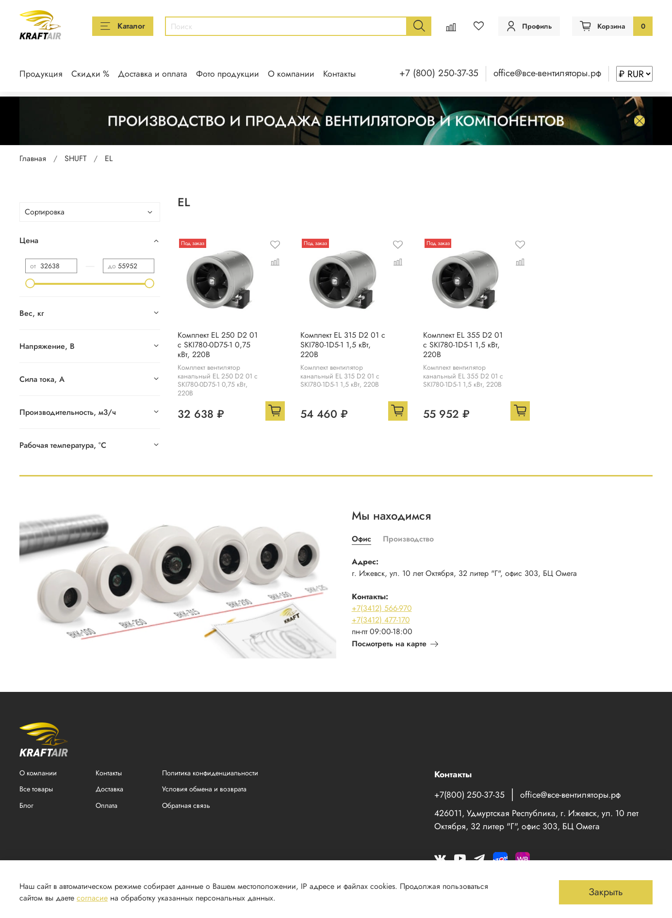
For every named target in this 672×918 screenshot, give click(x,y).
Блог (26, 805)
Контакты (339, 73)
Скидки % (90, 73)
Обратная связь (186, 805)
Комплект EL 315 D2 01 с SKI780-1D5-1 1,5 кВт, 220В (342, 344)
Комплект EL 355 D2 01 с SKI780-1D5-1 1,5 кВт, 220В (463, 344)
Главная (32, 158)
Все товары (36, 789)
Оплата (106, 805)
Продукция (41, 73)
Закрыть (606, 892)
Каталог (122, 26)
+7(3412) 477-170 (381, 619)
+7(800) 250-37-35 (469, 794)
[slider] (30, 283)
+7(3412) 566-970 (382, 608)
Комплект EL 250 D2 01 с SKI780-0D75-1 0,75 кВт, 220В (218, 344)
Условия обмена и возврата (204, 789)
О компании (291, 73)
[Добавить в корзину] (275, 411)
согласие (92, 897)
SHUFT (75, 158)
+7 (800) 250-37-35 (438, 73)
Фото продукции (227, 73)
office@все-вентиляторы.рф (547, 73)
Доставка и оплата (152, 73)
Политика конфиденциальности (210, 773)
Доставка (109, 789)
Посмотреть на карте (395, 643)
